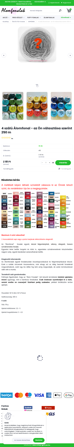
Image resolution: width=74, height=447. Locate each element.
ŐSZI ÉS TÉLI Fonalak (18, 22)
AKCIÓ (5, 18)
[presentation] (3, 55)
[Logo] (13, 10)
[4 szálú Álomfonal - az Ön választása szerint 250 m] (37, 44)
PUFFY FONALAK (33, 18)
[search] (60, 11)
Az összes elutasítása (22, 440)
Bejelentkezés (55, 3)
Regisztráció (67, 3)
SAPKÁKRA (31, 22)
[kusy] (46, 162)
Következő (65, 17)
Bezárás (38, 440)
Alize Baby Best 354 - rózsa (13, 359)
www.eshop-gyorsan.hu (41, 445)
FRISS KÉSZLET (17, 18)
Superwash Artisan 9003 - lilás (50, 359)
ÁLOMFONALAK (49, 18)
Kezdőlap (6, 22)
